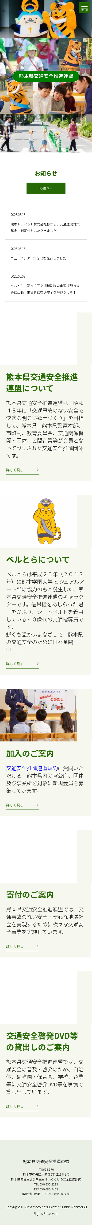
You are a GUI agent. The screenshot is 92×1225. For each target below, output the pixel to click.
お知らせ (46, 188)
